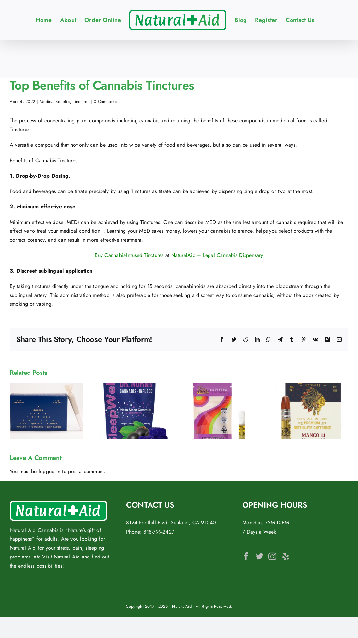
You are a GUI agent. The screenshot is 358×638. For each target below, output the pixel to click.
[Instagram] (272, 556)
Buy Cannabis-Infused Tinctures (129, 255)
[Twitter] (259, 556)
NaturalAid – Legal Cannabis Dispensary (217, 255)
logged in (49, 471)
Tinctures (81, 101)
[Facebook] (246, 556)
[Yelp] (286, 556)
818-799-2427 (158, 531)
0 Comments (105, 101)
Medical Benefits (55, 101)
